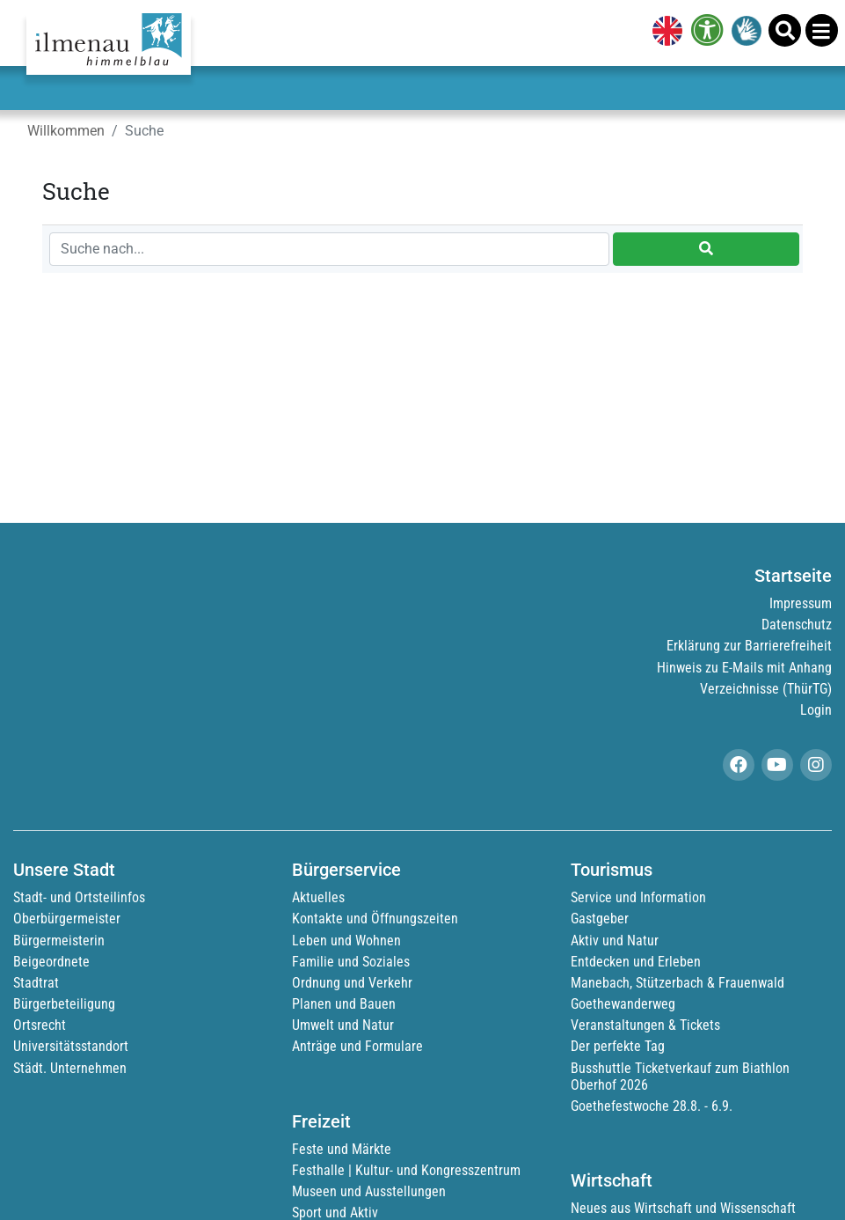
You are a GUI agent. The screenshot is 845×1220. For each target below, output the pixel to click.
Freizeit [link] (321, 1121)
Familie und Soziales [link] (351, 961)
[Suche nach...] (329, 249)
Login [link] (816, 710)
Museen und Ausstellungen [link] (369, 1191)
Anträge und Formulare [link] (357, 1046)
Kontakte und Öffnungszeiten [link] (375, 918)
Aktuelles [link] (318, 897)
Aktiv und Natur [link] (615, 940)
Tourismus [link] (611, 869)
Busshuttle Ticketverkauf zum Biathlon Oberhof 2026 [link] (680, 1076)
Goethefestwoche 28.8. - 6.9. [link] (651, 1106)
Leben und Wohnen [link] (346, 940)
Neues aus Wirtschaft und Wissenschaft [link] (683, 1208)
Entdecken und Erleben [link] (636, 961)
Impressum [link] (800, 603)
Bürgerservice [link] (346, 869)
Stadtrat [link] (36, 982)
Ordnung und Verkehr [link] (352, 982)
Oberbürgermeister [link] (66, 918)
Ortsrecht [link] (39, 1025)
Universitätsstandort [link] (70, 1046)
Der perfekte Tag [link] (618, 1046)
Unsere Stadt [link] (64, 869)
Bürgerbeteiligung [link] (64, 1004)
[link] (663, 32)
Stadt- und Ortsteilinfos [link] (79, 897)
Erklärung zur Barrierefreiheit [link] (749, 645)
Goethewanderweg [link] (623, 1004)
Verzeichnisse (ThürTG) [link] (766, 688)
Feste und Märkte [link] (341, 1149)
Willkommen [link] (66, 130)
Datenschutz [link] (796, 624)
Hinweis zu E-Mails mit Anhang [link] (744, 667)
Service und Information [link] (638, 897)
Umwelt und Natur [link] (343, 1025)
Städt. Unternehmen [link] (70, 1068)
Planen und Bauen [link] (344, 1004)
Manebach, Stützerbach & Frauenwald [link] (677, 982)
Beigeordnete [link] (51, 961)
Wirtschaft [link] (611, 1180)
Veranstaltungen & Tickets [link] (645, 1025)
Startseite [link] (793, 575)
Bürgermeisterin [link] (59, 940)
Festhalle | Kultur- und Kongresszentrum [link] (406, 1170)
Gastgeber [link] (600, 918)
